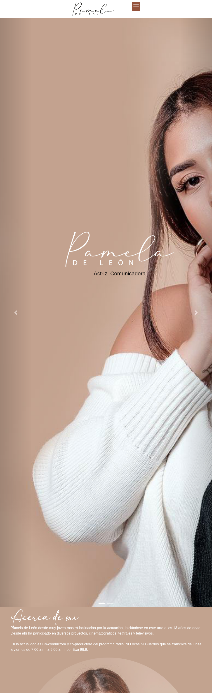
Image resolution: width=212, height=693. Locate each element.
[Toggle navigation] (136, 6)
